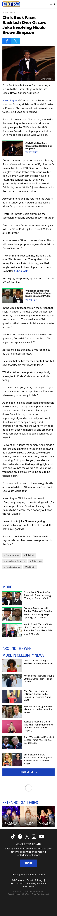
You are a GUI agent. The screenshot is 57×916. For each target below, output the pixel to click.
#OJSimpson (36, 561)
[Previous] (5, 816)
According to (9, 100)
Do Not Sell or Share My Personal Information (28, 885)
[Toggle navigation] (51, 4)
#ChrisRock (29, 555)
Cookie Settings (35, 880)
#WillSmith (30, 567)
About (15, 874)
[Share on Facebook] (6, 41)
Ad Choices (18, 880)
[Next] (51, 816)
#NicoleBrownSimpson (14, 561)
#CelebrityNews (11, 555)
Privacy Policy (28, 874)
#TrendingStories (12, 567)
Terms (42, 874)
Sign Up (28, 863)
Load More (28, 772)
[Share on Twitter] (15, 41)
